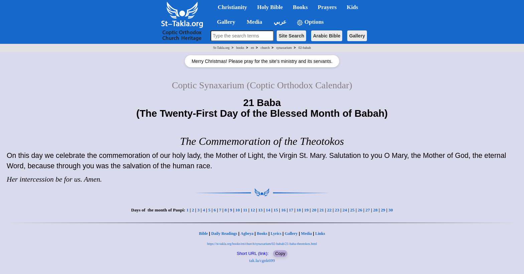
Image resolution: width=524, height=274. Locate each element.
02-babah (304, 48)
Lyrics (276, 233)
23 (337, 209)
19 (306, 209)
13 (260, 209)
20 (314, 209)
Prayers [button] (327, 7)
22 (329, 209)
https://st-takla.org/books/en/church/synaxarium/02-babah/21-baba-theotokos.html (262, 244)
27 (368, 209)
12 (252, 209)
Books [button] (300, 7)
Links (320, 233)
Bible (203, 233)
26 (360, 209)
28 (375, 209)
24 (345, 209)
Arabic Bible (327, 35)
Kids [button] (352, 7)
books (240, 48)
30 (390, 209)
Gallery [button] (224, 22)
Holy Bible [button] (270, 7)
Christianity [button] (232, 7)
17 (291, 209)
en (252, 48)
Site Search (291, 35)
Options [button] (310, 22)
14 (268, 209)
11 (245, 209)
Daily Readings (224, 233)
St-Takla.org (221, 48)
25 (352, 209)
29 (383, 209)
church (265, 48)
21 (321, 209)
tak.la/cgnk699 (262, 260)
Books (262, 233)
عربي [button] (279, 22)
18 (298, 209)
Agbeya (247, 233)
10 (237, 209)
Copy (280, 253)
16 (283, 209)
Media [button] (253, 22)
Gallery (357, 35)
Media (306, 233)
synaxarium (284, 48)
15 (275, 209)
